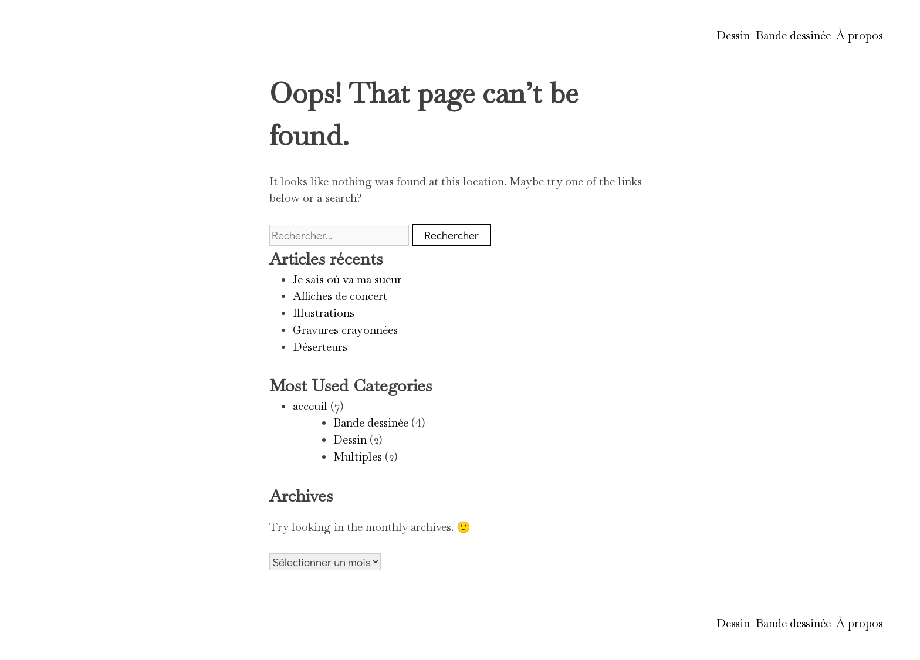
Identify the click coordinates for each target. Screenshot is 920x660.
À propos (859, 35)
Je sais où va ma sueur (347, 279)
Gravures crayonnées (345, 330)
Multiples (357, 456)
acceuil (310, 406)
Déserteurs (320, 347)
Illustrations (323, 313)
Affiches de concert (340, 296)
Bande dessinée (793, 35)
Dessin (733, 35)
